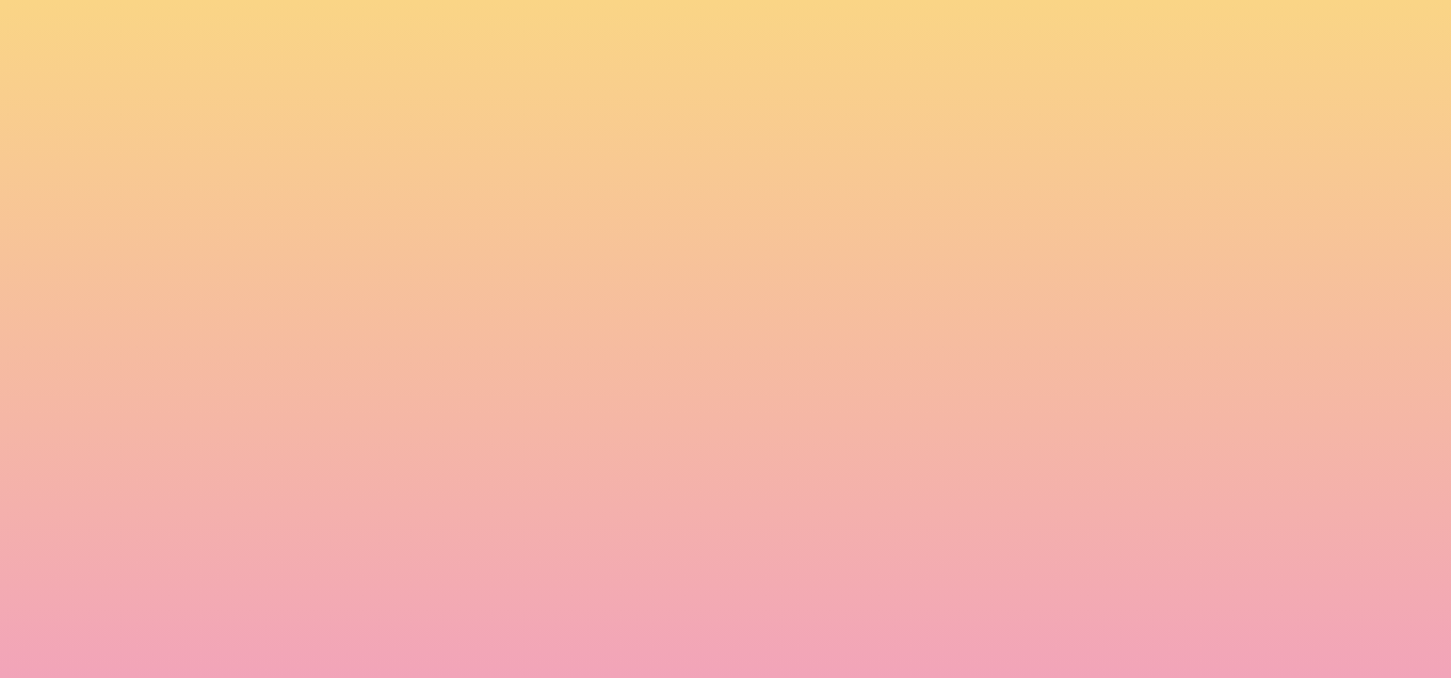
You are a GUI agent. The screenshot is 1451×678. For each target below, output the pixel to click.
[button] (1192, 32)
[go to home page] (260, 109)
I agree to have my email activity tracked (463, 550)
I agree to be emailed (406, 525)
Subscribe (366, 596)
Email (753, 444)
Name (341, 444)
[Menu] (1310, 33)
